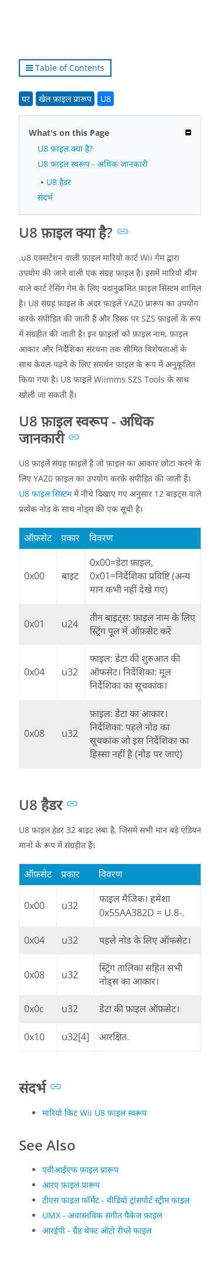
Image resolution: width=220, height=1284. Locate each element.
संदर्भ (45, 197)
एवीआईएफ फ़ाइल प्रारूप (80, 1169)
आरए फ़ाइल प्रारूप (71, 1184)
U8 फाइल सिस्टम (45, 493)
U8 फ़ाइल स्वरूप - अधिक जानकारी (93, 163)
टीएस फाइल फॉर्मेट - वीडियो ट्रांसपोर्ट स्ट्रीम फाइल (115, 1200)
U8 (105, 98)
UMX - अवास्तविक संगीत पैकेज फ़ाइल (102, 1215)
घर (26, 98)
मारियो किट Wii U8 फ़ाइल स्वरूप (94, 1112)
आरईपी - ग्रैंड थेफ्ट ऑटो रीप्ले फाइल (96, 1230)
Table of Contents (65, 67)
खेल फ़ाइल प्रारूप (65, 98)
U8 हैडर (58, 181)
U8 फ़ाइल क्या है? (65, 148)
